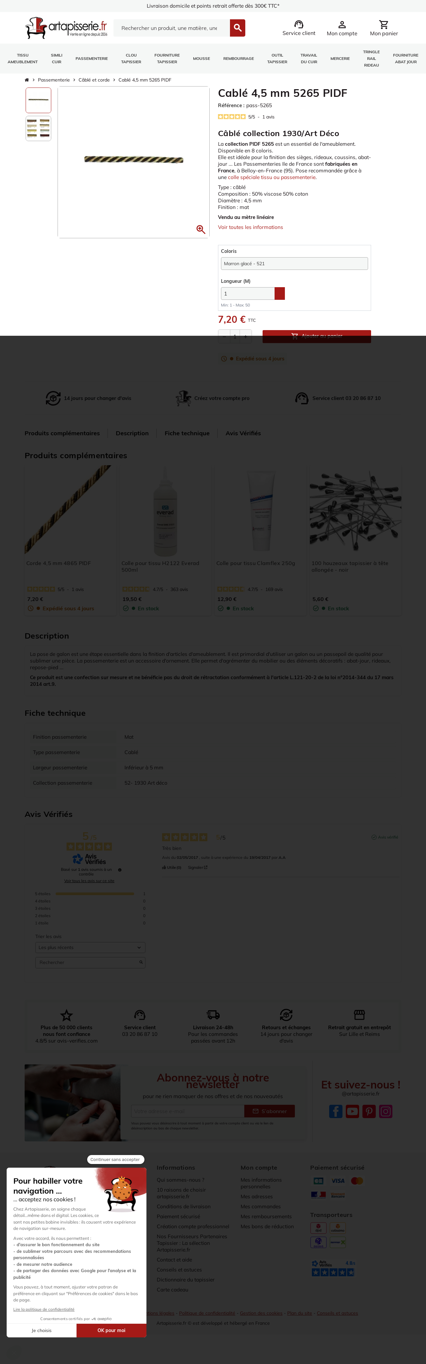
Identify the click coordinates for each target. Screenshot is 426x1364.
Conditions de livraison (185, 1220)
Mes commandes (262, 1220)
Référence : (232, 105)
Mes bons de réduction (269, 1240)
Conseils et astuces (180, 1283)
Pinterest (369, 1125)
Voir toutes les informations (251, 234)
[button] (201, 229)
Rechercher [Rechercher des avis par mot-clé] (87, 969)
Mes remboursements (267, 1230)
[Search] (171, 28)
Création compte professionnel (194, 1240)
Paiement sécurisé (179, 1230)
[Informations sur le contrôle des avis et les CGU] (119, 876)
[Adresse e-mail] (187, 1124)
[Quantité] (235, 343)
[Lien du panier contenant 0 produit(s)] (384, 28)
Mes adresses (258, 1210)
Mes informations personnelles (262, 1196)
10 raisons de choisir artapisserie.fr (182, 1206)
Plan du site (302, 1326)
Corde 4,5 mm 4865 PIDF (58, 570)
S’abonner (269, 1124)
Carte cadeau (174, 1303)
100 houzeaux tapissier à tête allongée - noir (350, 573)
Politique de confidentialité (207, 1326)
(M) (236, 289)
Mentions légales (155, 1326)
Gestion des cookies (262, 1326)
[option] (38, 100)
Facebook (335, 1125)
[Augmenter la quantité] (246, 343)
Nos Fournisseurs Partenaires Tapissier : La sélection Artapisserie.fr (193, 1257)
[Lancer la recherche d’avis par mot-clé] (141, 969)
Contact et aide (176, 1273)
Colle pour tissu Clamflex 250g (256, 570)
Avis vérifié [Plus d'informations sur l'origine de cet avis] (388, 844)
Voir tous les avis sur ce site (89, 887)
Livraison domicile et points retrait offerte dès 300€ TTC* (213, 6)
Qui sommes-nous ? (181, 1193)
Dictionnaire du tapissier (187, 1293)
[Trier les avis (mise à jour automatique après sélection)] (90, 954)
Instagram (385, 1125)
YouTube (352, 1125)
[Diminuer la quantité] (224, 343)
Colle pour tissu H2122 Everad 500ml (160, 573)
